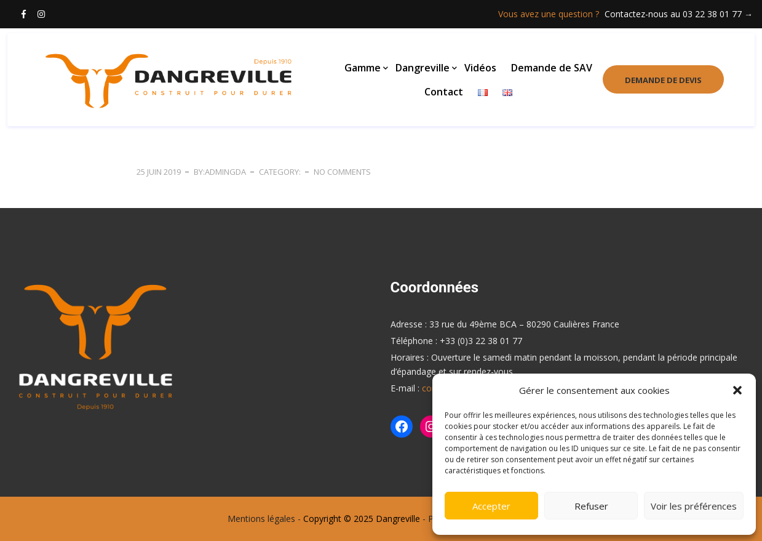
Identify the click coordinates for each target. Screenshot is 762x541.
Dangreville (422, 69)
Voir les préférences (694, 506)
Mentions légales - (264, 518)
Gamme (362, 69)
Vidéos (480, 69)
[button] (737, 390)
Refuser (591, 506)
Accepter (491, 506)
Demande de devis (661, 81)
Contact (443, 92)
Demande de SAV (551, 69)
